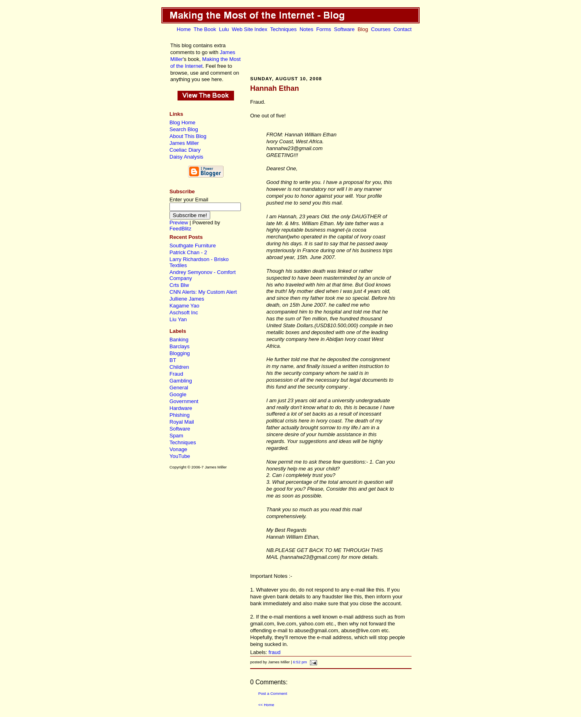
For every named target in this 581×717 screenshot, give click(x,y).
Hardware (180, 408)
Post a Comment (272, 693)
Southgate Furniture (192, 245)
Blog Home (182, 122)
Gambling (180, 381)
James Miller (184, 143)
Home (184, 29)
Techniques (283, 29)
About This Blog (188, 136)
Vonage (178, 449)
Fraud (176, 374)
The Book (205, 29)
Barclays (179, 346)
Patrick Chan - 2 (188, 252)
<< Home (266, 704)
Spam (176, 436)
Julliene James (186, 299)
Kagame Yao (184, 306)
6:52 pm (300, 662)
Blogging (179, 353)
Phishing (179, 415)
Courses (381, 29)
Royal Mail (181, 422)
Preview (178, 222)
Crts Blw (179, 285)
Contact (402, 29)
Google (177, 394)
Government (184, 401)
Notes (306, 29)
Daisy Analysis (186, 157)
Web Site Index (250, 29)
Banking (178, 340)
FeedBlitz (180, 229)
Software (344, 29)
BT (172, 360)
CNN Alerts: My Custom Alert (203, 292)
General (178, 388)
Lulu (224, 29)
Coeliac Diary (185, 150)
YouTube (179, 456)
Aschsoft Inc (183, 312)
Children (179, 367)
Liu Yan (178, 319)
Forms (323, 29)
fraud (275, 652)
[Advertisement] (331, 54)
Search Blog (183, 129)
